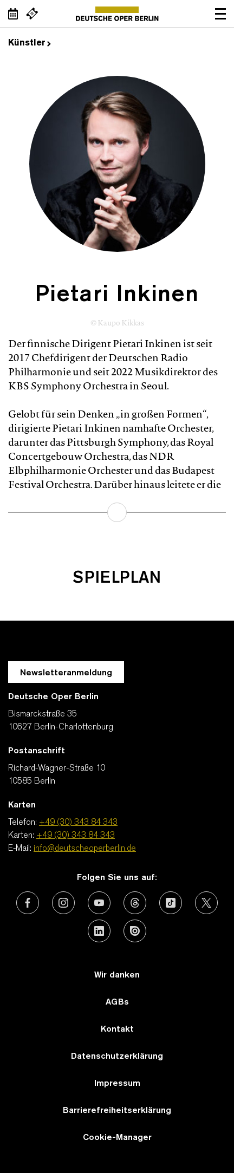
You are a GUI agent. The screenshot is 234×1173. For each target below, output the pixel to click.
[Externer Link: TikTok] (170, 903)
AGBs (117, 1002)
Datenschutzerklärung (117, 1056)
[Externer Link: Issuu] (135, 931)
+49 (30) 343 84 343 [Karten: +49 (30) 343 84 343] (75, 835)
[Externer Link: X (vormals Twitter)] (206, 903)
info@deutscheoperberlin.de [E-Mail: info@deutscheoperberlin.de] (85, 848)
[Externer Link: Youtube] (99, 903)
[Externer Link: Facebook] (27, 903)
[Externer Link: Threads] (135, 903)
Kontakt (117, 1029)
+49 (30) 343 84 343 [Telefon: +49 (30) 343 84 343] (78, 822)
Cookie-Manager (117, 1137)
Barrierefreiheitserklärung (117, 1110)
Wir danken (117, 975)
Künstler (29, 43)
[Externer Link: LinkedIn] (99, 931)
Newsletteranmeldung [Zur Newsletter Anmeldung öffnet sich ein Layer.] (66, 673)
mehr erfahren (117, 512)
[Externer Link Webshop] (32, 13)
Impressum (117, 1083)
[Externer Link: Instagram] (63, 903)
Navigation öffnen (220, 13)
